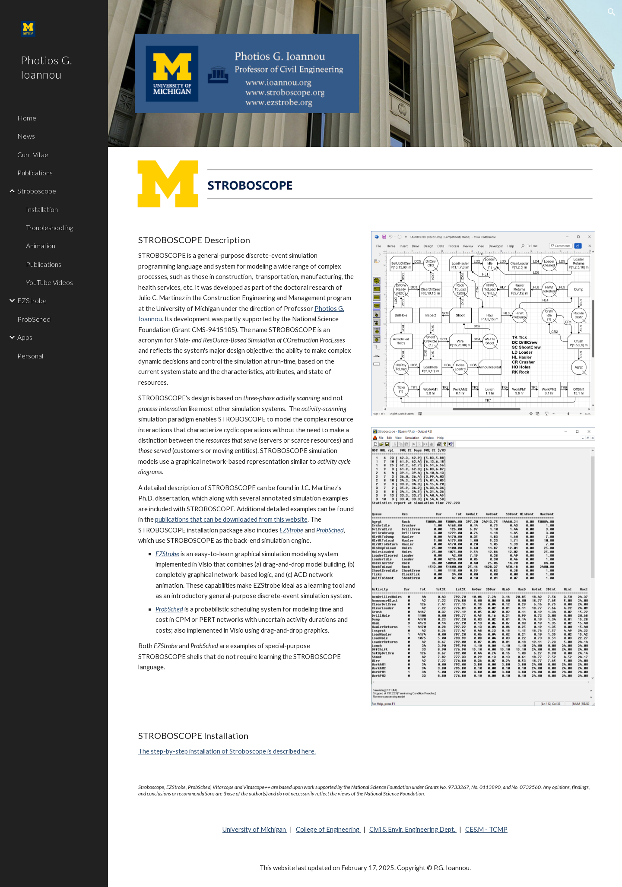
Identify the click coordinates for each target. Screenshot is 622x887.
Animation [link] (40, 245)
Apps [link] (24, 337)
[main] (247, 453)
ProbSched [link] (34, 319)
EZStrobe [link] (32, 300)
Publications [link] (35, 172)
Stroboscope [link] (36, 191)
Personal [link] (30, 356)
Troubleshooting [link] (49, 227)
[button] (611, 12)
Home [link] (26, 118)
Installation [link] (42, 209)
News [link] (26, 136)
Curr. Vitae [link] (32, 154)
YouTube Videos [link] (49, 282)
